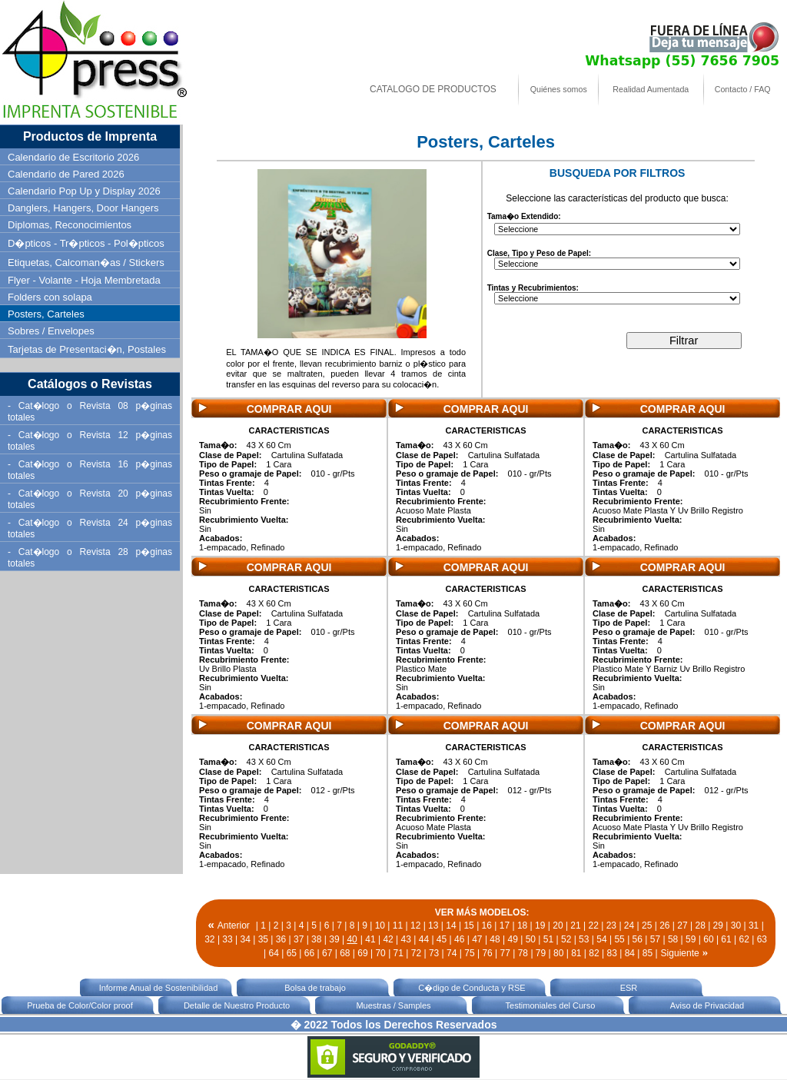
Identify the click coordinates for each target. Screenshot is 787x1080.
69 (362, 953)
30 (736, 925)
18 (522, 925)
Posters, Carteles (46, 314)
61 (726, 939)
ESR (629, 987)
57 (655, 939)
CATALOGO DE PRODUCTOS (433, 89)
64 (274, 953)
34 (245, 939)
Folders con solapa (50, 297)
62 (744, 939)
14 (451, 925)
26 (664, 925)
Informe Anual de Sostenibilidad (158, 987)
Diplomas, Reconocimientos (69, 225)
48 (495, 939)
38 (316, 939)
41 (370, 939)
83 (611, 953)
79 (541, 953)
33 (227, 939)
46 (459, 939)
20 (558, 925)
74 (452, 953)
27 (682, 925)
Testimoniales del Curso (551, 1005)
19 (540, 925)
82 (594, 953)
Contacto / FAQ (743, 89)
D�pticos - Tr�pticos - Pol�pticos (86, 243)
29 (718, 925)
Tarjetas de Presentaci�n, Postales (87, 349)
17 (505, 925)
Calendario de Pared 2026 (66, 174)
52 (566, 939)
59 (691, 939)
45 (442, 939)
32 (209, 939)
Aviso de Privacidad (707, 1005)
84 (630, 953)
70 (380, 953)
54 (601, 939)
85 (648, 953)
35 (263, 939)
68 (345, 953)
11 (398, 925)
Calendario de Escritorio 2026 (73, 157)
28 (700, 925)
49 (512, 939)
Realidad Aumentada (651, 89)
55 (619, 939)
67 (327, 953)
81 (576, 953)
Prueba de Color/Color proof (80, 1005)
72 (416, 953)
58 (673, 939)
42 (388, 939)
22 (594, 925)
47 (477, 939)
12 (415, 925)
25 (647, 925)
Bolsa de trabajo (315, 987)
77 (505, 953)
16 (487, 925)
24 (629, 925)
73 (434, 953)
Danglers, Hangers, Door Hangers (83, 208)
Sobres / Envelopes (51, 331)
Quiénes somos (558, 89)
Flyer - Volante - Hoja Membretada (84, 280)
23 (611, 925)
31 (754, 925)
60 (708, 939)
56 (638, 939)
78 (523, 953)
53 (584, 939)
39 (334, 939)
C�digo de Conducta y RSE (471, 987)
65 (292, 953)
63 (762, 939)
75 (469, 953)
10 (380, 925)
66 (309, 953)
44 (424, 939)
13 (433, 925)
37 (299, 939)
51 (548, 939)
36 (281, 939)
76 (487, 953)
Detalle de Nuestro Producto (237, 1005)
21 (575, 925)
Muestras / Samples (393, 1005)
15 (468, 925)
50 (531, 939)
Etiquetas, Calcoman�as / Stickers (86, 262)
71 (398, 953)
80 (558, 953)
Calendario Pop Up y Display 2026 (84, 191)
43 (406, 939)
